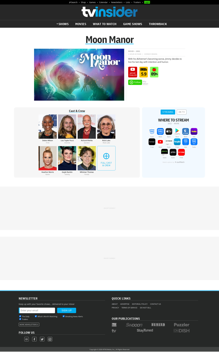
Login (147, 2)
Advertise (124, 304)
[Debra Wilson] (47, 129)
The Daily (25, 316)
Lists (128, 2)
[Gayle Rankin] (67, 161)
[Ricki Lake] (106, 129)
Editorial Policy (139, 304)
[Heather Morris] (47, 161)
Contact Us (155, 304)
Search (74, 2)
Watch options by (173, 162)
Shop (83, 2)
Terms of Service (129, 308)
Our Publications (126, 319)
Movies (80, 24)
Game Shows (132, 24)
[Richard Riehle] (87, 129)
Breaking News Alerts (74, 316)
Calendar (103, 2)
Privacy (115, 308)
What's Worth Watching (47, 316)
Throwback (158, 24)
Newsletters (116, 2)
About (115, 304)
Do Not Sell (145, 308)
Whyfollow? (145, 82)
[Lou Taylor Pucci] (67, 129)
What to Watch (104, 24)
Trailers (137, 2)
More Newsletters (28, 325)
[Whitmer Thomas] (87, 161)
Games (92, 2)
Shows (64, 24)
